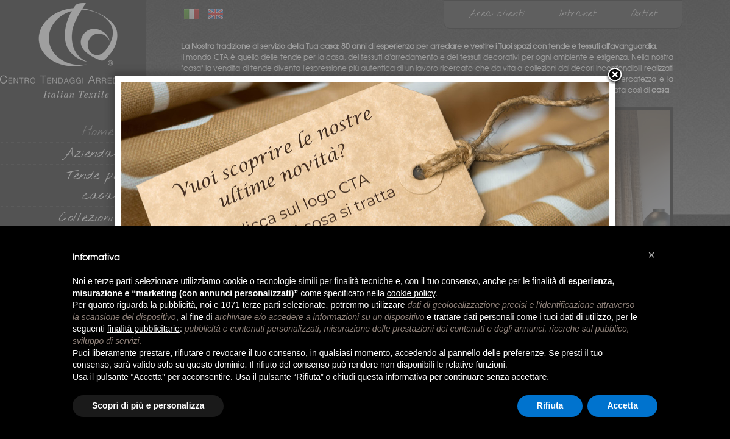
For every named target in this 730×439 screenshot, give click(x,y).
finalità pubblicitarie (143, 329)
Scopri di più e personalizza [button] (148, 405)
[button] (651, 255)
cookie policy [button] (411, 293)
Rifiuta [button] (550, 405)
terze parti (261, 305)
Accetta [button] (622, 405)
